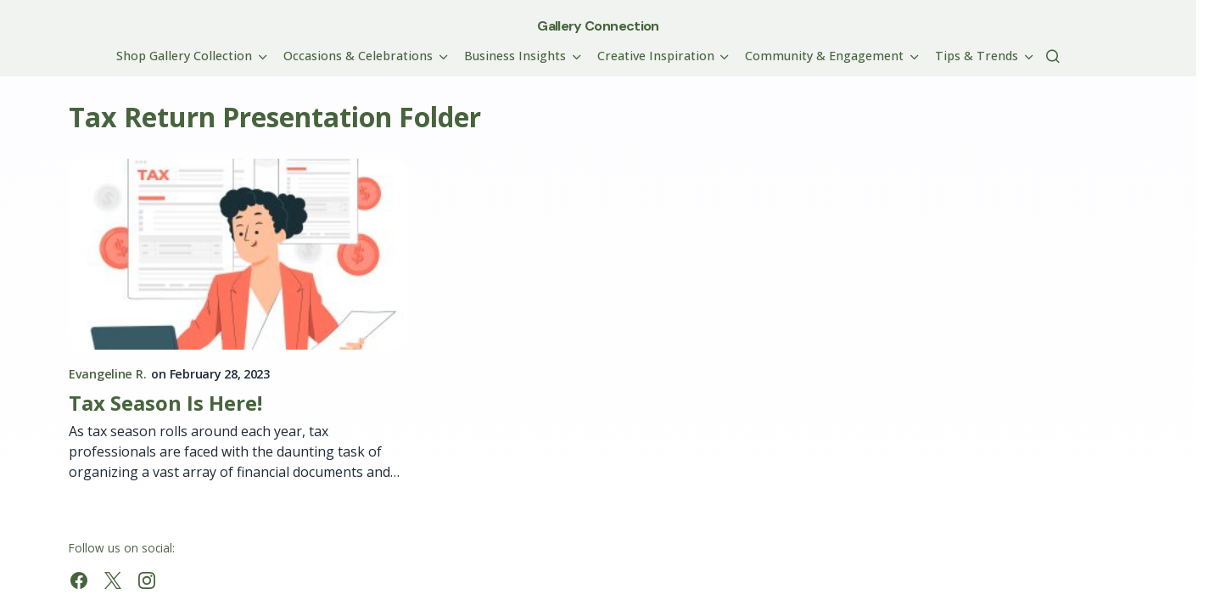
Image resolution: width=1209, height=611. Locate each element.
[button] (1053, 56)
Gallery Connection (597, 26)
